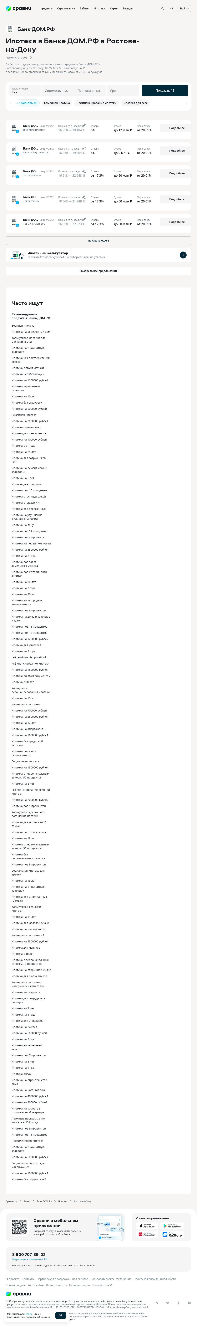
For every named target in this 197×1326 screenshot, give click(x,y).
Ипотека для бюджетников (29, 975)
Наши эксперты (56, 1284)
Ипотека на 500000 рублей (29, 1032)
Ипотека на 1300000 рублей (30, 379)
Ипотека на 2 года (24, 650)
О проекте (12, 1278)
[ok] (178, 1302)
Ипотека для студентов (27, 483)
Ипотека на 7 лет (23, 1007)
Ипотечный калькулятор (48, 252)
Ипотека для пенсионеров (29, 432)
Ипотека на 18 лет (24, 837)
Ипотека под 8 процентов (29, 863)
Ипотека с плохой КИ (26, 501)
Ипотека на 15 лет (24, 697)
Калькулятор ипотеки (26, 703)
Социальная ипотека (25, 760)
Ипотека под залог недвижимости (24, 752)
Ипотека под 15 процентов (29, 625)
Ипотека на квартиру (26, 991)
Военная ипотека (23, 324)
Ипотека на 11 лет (24, 915)
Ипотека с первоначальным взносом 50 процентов (30, 774)
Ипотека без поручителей (29, 1178)
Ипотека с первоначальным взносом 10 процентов (30, 960)
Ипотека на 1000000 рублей (30, 1172)
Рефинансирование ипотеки (30, 662)
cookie (29, 1313)
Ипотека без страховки (27, 401)
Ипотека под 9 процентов (29, 1127)
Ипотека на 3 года (24, 587)
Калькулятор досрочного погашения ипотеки (28, 813)
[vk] (168, 1302)
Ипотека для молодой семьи (30, 922)
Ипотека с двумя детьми (28, 367)
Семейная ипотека (24, 414)
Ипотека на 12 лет (24, 721)
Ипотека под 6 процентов (29, 609)
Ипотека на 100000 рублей (29, 438)
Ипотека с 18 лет (23, 952)
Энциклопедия (15, 1284)
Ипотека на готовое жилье (29, 831)
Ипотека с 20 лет (23, 681)
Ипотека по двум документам (31, 674)
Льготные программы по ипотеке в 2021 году (28, 1119)
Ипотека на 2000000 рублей (30, 798)
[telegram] (157, 1302)
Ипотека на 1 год (23, 1066)
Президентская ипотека (27, 1139)
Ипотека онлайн (22, 1072)
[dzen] (189, 1302)
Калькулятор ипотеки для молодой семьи (28, 338)
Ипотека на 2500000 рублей (30, 715)
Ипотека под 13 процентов (29, 1133)
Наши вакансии (79, 1284)
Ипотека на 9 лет (23, 1038)
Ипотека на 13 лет (24, 879)
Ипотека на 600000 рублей (29, 407)
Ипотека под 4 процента (28, 536)
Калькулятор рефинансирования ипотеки (31, 689)
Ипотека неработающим (28, 373)
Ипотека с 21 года (23, 444)
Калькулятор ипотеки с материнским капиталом (28, 983)
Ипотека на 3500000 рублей (30, 548)
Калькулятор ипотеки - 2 (28, 934)
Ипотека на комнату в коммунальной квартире (28, 1109)
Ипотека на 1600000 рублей (30, 734)
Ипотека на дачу (23, 524)
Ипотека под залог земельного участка (25, 562)
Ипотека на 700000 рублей (29, 709)
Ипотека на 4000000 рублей (30, 1095)
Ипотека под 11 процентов (29, 530)
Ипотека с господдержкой (29, 495)
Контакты (28, 1278)
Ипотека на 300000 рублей (29, 1101)
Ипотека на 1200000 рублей (30, 638)
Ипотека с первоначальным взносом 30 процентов (30, 845)
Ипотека (63, 1200)
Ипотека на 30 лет (24, 581)
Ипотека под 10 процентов (29, 489)
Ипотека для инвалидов (27, 1019)
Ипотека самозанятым (26, 426)
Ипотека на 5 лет (23, 477)
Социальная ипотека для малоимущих (28, 1164)
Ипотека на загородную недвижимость (27, 601)
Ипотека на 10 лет (24, 395)
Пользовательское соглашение (110, 1278)
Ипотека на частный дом (28, 1089)
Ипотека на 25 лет (24, 450)
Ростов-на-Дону (82, 1200)
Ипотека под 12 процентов (29, 631)
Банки (27, 1200)
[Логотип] (95, 1293)
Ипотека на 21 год (24, 554)
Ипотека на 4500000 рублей (30, 940)
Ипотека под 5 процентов (29, 805)
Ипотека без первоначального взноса (28, 855)
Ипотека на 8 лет (23, 1060)
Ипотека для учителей (26, 644)
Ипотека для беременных (29, 507)
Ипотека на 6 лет (23, 782)
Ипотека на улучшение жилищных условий (27, 515)
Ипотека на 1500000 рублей (30, 766)
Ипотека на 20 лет (24, 593)
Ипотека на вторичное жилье (31, 969)
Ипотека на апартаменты (29, 728)
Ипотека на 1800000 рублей (30, 668)
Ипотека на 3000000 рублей (30, 420)
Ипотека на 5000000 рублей (30, 1156)
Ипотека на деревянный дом (31, 330)
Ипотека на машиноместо (29, 928)
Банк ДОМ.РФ (44, 1200)
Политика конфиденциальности (155, 1278)
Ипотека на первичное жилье (31, 542)
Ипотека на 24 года (24, 1026)
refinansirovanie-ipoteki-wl (29, 656)
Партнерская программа (53, 1278)
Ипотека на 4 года (24, 1013)
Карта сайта (36, 1284)
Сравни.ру (12, 1200)
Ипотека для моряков (26, 946)
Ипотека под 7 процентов (29, 1054)
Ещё (141, 8)
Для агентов (80, 1278)
